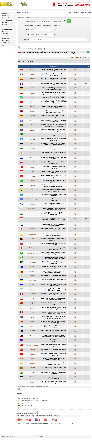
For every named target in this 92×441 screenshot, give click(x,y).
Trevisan (32, 349)
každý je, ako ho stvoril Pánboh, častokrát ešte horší (53, 326)
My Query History (26, 12)
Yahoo (36, 49)
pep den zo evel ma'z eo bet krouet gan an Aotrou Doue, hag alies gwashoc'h (53, 144)
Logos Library (21, 49)
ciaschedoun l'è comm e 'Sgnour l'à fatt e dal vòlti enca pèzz (54, 308)
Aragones (32, 115)
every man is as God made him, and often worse (54, 70)
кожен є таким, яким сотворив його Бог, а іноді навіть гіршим (53, 363)
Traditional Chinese (32, 345)
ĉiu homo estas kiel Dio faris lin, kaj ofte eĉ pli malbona (53, 181)
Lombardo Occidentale (32, 253)
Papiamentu (32, 280)
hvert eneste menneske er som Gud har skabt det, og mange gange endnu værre (53, 167)
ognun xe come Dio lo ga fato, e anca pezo (53, 275)
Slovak (32, 326)
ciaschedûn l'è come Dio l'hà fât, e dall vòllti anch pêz (53, 267)
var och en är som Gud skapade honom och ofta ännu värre (53, 331)
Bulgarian (32, 148)
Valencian (32, 367)
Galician (32, 204)
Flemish (32, 189)
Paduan (32, 275)
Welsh (32, 373)
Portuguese (32, 303)
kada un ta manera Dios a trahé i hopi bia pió (54, 280)
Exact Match (29, 25)
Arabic (32, 97)
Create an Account (86, 12)
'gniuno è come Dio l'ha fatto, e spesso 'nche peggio (53, 262)
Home (19, 12)
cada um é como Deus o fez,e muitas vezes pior (53, 134)
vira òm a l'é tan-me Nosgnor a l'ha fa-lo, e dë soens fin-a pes (53, 294)
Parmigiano (32, 284)
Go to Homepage (25, 47)
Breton (32, 143)
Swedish (32, 330)
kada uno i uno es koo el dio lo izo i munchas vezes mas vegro (53, 234)
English (32, 69)
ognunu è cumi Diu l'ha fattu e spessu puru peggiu (53, 153)
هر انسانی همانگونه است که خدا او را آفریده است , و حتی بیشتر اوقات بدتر (54, 289)
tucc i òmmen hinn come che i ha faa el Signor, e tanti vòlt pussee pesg (53, 253)
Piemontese (32, 293)
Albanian (32, 111)
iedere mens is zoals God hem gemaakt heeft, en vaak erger (53, 190)
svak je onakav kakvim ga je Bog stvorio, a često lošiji (53, 158)
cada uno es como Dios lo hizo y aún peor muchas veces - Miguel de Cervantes (53, 79)
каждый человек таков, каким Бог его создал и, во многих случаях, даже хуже (53, 93)
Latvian (32, 244)
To (28, 34)
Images (32, 49)
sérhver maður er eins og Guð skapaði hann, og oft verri (53, 224)
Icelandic (32, 225)
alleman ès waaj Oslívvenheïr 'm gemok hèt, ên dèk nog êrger (53, 248)
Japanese (32, 229)
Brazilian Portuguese (32, 134)
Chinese (32, 102)
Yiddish (32, 377)
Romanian (32, 312)
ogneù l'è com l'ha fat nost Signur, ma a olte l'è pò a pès (53, 139)
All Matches (37, 25)
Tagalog (32, 336)
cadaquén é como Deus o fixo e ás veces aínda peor (54, 204)
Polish (32, 299)
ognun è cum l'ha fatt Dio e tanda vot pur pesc (54, 340)
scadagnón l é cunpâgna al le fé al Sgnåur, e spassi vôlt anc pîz (53, 130)
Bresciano (32, 139)
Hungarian (32, 218)
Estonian (32, 185)
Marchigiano (32, 262)
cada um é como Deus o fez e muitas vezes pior (53, 303)
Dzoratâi (32, 176)
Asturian (32, 121)
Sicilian (32, 321)
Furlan (32, 195)
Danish (32, 167)
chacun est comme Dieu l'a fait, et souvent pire (53, 83)
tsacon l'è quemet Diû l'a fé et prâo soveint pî (53, 176)
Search (27, 21)
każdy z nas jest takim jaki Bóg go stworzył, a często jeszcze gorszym (53, 298)
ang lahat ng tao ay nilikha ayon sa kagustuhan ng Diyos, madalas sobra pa (53, 336)
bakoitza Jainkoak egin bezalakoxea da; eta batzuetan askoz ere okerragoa (53, 125)
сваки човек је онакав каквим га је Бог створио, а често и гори (53, 317)
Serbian (32, 317)
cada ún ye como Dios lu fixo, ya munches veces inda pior (53, 120)
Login (77, 12)
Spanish (32, 78)
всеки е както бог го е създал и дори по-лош (53, 148)
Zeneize (32, 382)
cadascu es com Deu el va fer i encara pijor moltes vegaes (53, 368)
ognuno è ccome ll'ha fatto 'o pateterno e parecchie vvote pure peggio (54, 271)
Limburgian (32, 248)
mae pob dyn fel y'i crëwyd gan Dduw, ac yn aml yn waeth (53, 372)
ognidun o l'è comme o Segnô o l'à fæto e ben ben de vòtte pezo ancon (54, 382)
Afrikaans (32, 106)
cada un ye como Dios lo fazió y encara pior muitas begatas (53, 116)
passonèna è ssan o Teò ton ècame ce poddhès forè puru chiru (54, 208)
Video (46, 49)
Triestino (32, 354)
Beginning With (47, 25)
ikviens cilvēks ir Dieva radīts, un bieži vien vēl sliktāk (53, 244)
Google (27, 49)
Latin (32, 238)
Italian (32, 74)
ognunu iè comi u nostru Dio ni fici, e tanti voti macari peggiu (53, 322)
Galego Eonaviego (32, 199)
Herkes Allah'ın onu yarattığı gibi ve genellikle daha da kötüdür (53, 359)
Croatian (32, 158)
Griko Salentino (32, 208)
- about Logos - (39, 436)
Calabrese (32, 152)
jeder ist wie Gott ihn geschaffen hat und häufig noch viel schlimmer (53, 88)
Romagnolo (32, 308)
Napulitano (32, 272)
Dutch (32, 171)
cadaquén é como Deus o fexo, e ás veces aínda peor (53, 199)
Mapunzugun (32, 257)
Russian (32, 93)
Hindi (32, 214)
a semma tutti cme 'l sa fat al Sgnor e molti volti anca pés (53, 285)
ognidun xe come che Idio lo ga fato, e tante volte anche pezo (53, 354)
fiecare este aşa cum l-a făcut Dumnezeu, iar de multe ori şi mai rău (54, 312)
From (27, 29)
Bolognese (32, 130)
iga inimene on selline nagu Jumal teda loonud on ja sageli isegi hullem (53, 185)
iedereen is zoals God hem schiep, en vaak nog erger (53, 171)
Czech (32, 162)
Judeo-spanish (32, 234)
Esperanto (32, 180)
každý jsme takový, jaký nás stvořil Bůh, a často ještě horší (53, 162)
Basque (32, 125)
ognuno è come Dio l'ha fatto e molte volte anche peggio (53, 74)
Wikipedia (41, 49)
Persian (32, 289)
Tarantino (32, 340)
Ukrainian (32, 363)
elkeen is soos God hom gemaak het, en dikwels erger (53, 107)
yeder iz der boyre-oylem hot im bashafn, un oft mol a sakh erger (53, 377)
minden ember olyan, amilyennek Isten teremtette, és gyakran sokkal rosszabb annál (53, 219)
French (32, 84)
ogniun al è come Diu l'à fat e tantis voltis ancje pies (54, 195)
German (32, 88)
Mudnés (32, 266)
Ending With (56, 25)
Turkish (32, 358)
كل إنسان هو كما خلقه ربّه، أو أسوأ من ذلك (53, 97)
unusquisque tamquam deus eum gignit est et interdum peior (53, 239)
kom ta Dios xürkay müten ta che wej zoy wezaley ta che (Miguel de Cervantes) (54, 257)
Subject (26, 39)
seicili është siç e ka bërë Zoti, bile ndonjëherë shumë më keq (54, 111)
